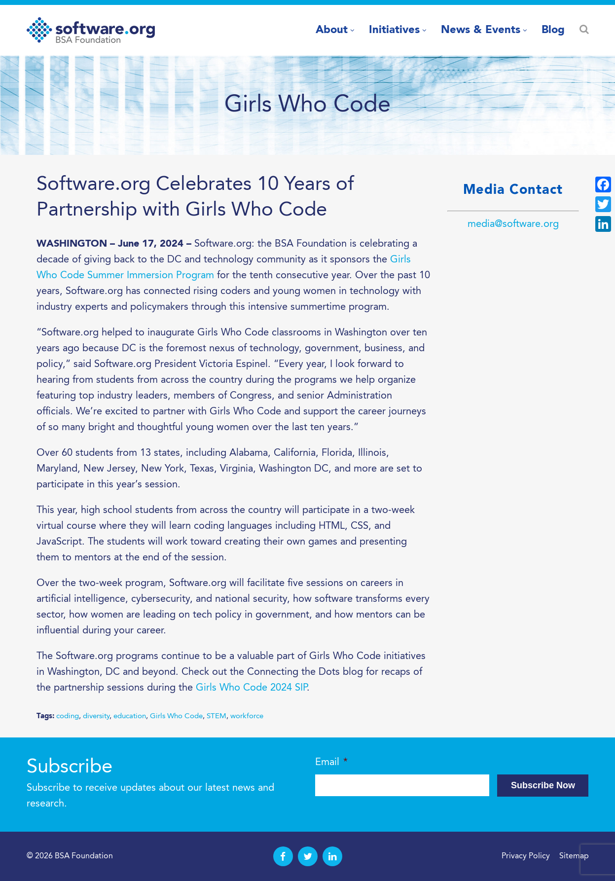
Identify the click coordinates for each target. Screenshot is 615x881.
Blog (553, 30)
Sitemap (574, 856)
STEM (216, 716)
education (129, 716)
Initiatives (394, 30)
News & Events (480, 30)
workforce (246, 716)
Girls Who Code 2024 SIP (251, 688)
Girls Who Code (176, 716)
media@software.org (513, 224)
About (332, 30)
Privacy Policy (526, 856)
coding (67, 716)
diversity (96, 716)
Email (331, 763)
